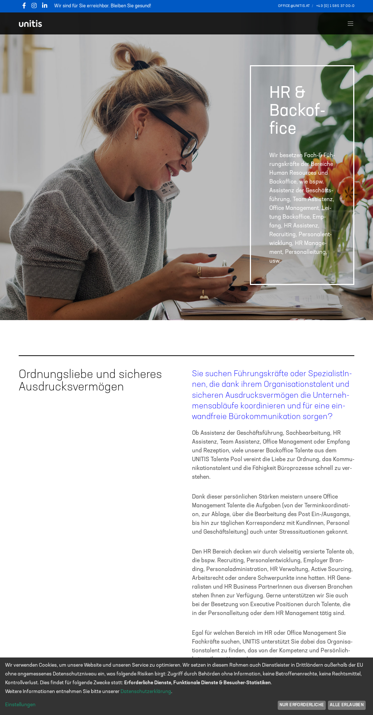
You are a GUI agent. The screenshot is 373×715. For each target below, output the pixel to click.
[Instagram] (34, 5)
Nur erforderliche (302, 705)
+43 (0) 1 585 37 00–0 (335, 6)
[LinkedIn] (44, 5)
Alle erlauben (347, 705)
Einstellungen (20, 704)
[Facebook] (24, 5)
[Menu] (347, 23)
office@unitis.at (294, 6)
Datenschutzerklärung (146, 691)
